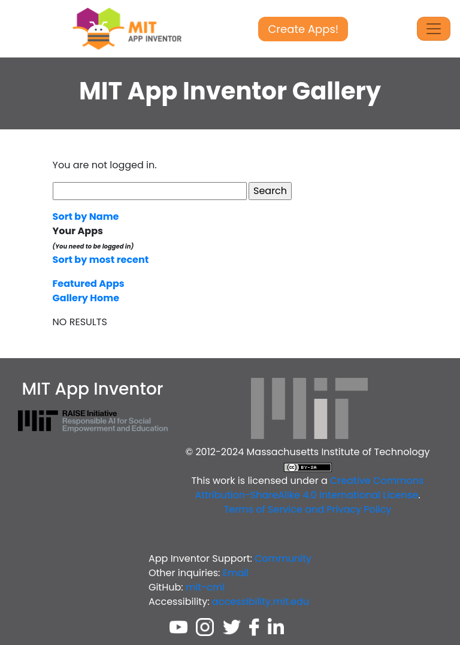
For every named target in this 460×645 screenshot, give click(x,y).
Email (236, 573)
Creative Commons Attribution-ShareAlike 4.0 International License (309, 488)
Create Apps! (303, 29)
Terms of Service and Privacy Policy (308, 509)
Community (283, 558)
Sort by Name (86, 216)
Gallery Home (86, 298)
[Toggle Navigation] (433, 29)
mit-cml (205, 587)
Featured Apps (89, 283)
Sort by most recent (101, 260)
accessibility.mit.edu (260, 601)
